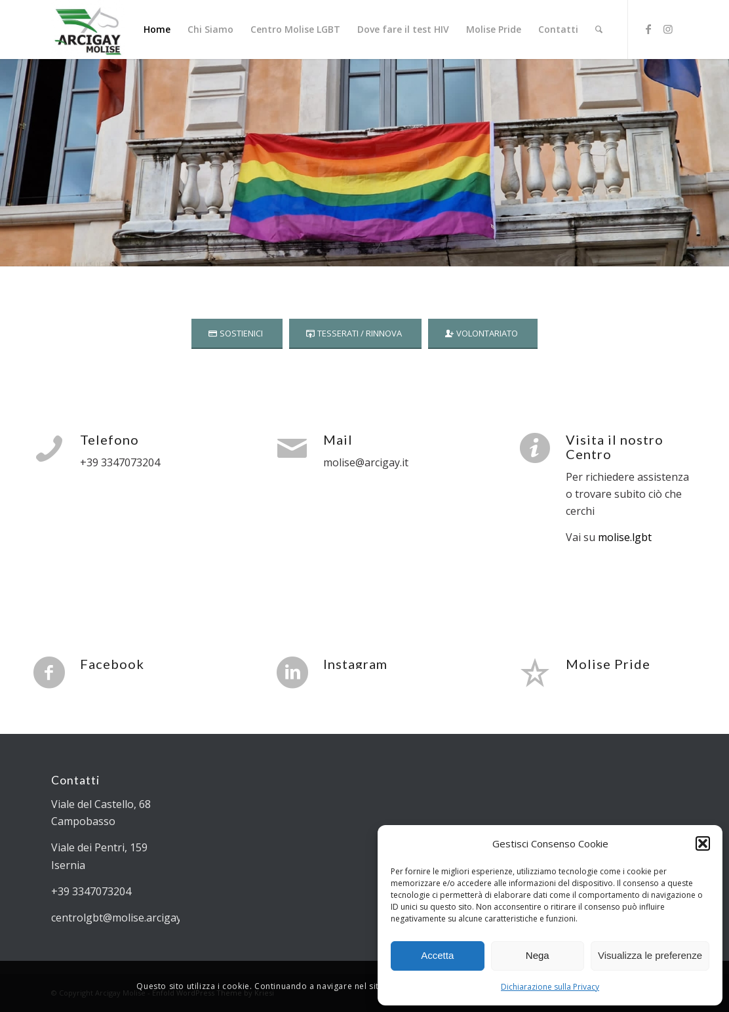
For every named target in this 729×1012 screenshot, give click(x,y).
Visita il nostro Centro (614, 447)
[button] (702, 843)
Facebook (112, 664)
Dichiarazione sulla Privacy (550, 986)
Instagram (355, 664)
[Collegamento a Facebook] (648, 29)
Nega (537, 955)
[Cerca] (599, 29)
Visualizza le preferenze (650, 955)
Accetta (437, 955)
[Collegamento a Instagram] (668, 29)
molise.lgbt (623, 537)
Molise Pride (608, 664)
